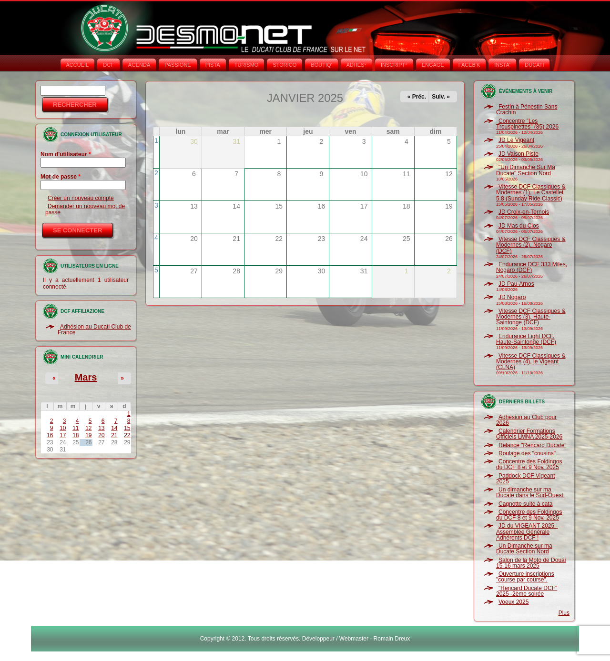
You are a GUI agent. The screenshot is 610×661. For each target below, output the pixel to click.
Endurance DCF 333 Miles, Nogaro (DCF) (531, 267)
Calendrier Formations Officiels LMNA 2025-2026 (529, 434)
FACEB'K (469, 65)
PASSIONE (177, 65)
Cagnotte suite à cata (525, 504)
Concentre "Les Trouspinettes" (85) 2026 (527, 124)
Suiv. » (441, 96)
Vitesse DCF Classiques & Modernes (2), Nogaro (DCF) (531, 245)
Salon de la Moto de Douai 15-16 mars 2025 (531, 563)
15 (127, 428)
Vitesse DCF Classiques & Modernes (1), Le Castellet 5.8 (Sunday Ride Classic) (531, 192)
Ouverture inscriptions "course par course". (525, 577)
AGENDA (139, 65)
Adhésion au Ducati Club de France (94, 329)
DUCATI (534, 65)
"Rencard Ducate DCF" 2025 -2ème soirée (526, 591)
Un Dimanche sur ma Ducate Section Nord (524, 548)
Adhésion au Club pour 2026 (526, 420)
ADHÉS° (356, 65)
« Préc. (416, 96)
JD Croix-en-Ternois (523, 212)
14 (114, 428)
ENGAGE (433, 65)
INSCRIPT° (394, 65)
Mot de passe (61, 176)
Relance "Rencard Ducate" (532, 445)
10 (63, 428)
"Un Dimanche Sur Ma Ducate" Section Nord (525, 170)
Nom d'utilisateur (66, 154)
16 (50, 435)
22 (127, 435)
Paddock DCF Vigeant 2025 (525, 478)
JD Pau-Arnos (516, 283)
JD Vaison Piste (518, 153)
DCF (108, 65)
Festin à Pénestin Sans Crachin (526, 109)
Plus (564, 613)
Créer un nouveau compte (81, 198)
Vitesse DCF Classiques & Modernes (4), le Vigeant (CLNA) (531, 361)
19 (88, 435)
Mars (86, 377)
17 (63, 435)
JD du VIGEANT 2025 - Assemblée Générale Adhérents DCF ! (527, 531)
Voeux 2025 (513, 602)
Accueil (77, 65)
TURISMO (246, 65)
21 (114, 435)
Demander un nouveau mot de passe (85, 209)
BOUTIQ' (321, 65)
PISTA (212, 65)
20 (101, 435)
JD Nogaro (512, 297)
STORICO (284, 65)
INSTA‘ (502, 65)
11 (75, 428)
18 (75, 435)
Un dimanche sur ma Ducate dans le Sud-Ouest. (530, 492)
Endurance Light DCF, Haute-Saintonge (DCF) (526, 339)
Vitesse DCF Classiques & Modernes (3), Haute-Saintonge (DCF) (531, 317)
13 (101, 428)
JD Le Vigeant (516, 140)
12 (88, 428)
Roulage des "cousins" (527, 453)
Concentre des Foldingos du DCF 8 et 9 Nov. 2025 (529, 464)
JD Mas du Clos (518, 225)
